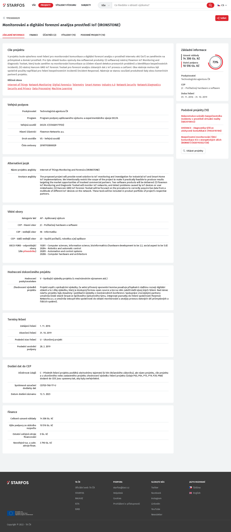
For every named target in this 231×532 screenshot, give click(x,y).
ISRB (77, 509)
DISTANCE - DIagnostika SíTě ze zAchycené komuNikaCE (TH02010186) (201, 129)
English (197, 493)
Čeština (197, 487)
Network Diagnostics (149, 84)
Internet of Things (18, 84)
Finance (33, 35)
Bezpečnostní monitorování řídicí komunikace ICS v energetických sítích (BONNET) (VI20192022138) (201, 140)
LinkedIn (155, 503)
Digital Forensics (61, 84)
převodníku (29, 251)
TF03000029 (13, 18)
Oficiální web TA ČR (85, 487)
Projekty (46, 5)
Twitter (155, 487)
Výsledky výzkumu (66, 5)
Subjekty (86, 5)
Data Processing (41, 88)
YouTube (155, 509)
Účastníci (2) (49, 35)
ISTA (77, 503)
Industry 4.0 (108, 84)
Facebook (156, 493)
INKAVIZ (79, 498)
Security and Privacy (19, 88)
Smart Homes (93, 84)
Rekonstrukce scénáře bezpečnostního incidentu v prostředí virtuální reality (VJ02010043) (201, 119)
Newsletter (156, 514)
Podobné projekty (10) (93, 35)
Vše (34, 5)
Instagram (156, 498)
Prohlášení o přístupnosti (126, 503)
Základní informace (13, 35)
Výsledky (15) (68, 35)
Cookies (117, 498)
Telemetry (78, 84)
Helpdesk (118, 493)
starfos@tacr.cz (121, 487)
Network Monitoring (40, 84)
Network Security (126, 84)
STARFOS (79, 493)
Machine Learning (62, 88)
